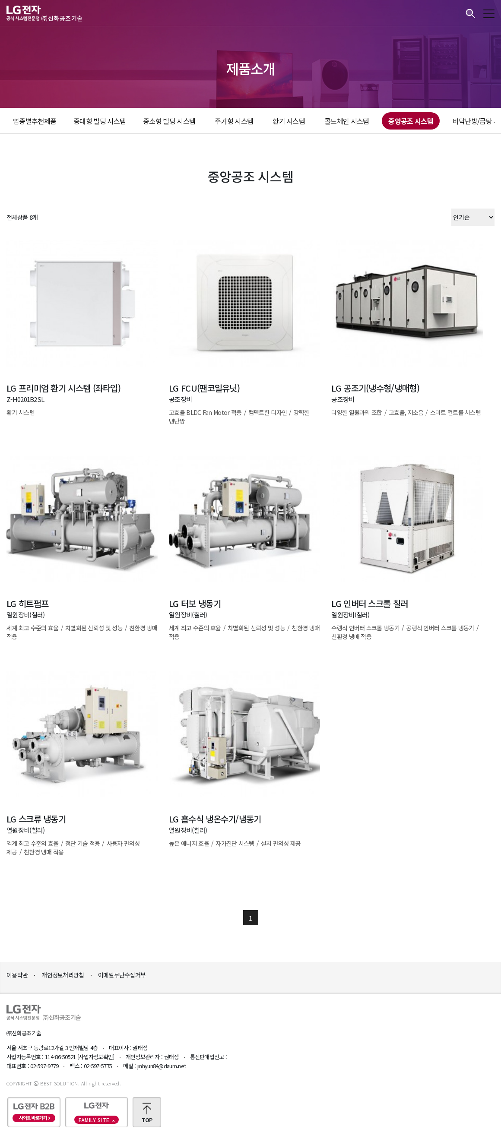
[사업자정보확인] (95, 1057)
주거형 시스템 (234, 121)
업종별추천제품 (34, 121)
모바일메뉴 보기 (489, 13)
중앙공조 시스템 (410, 121)
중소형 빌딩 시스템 (169, 121)
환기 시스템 (289, 121)
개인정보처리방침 (62, 975)
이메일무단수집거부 (122, 975)
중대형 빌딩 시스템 (99, 121)
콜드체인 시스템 (346, 121)
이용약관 (17, 975)
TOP (147, 1119)
